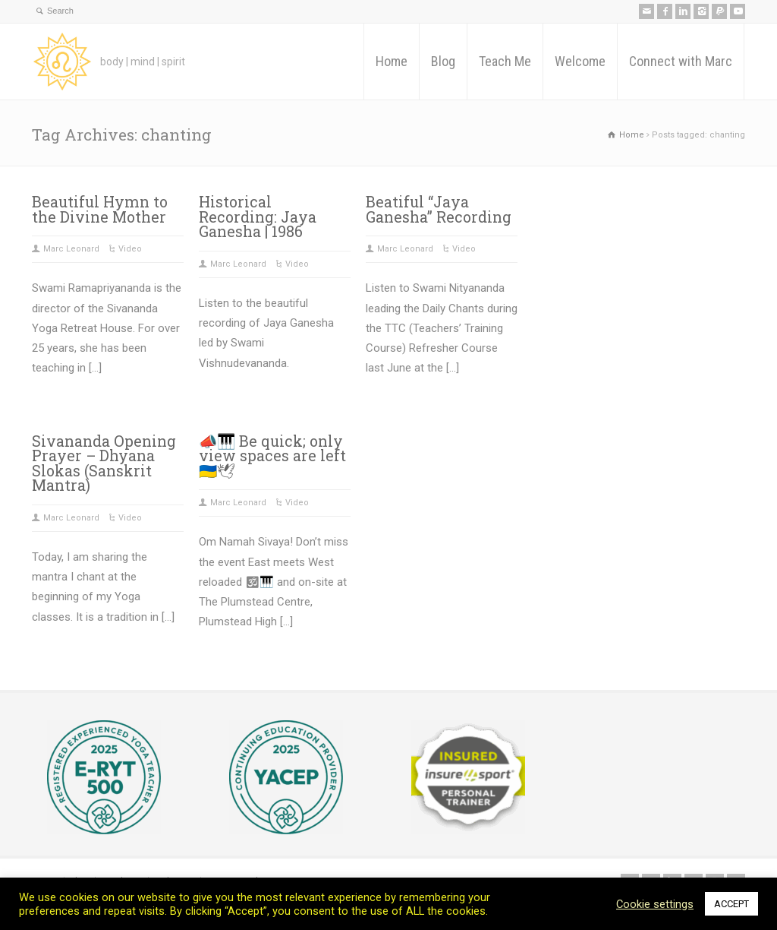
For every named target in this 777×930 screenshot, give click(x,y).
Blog (443, 61)
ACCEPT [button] (731, 903)
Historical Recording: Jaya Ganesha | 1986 (257, 216)
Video (130, 249)
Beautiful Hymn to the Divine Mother (100, 209)
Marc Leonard (71, 249)
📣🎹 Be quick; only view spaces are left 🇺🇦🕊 (272, 456)
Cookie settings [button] (655, 904)
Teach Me (505, 61)
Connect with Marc (680, 61)
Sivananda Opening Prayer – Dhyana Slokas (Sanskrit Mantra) (104, 463)
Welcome (580, 61)
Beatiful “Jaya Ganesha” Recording (438, 209)
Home (391, 61)
